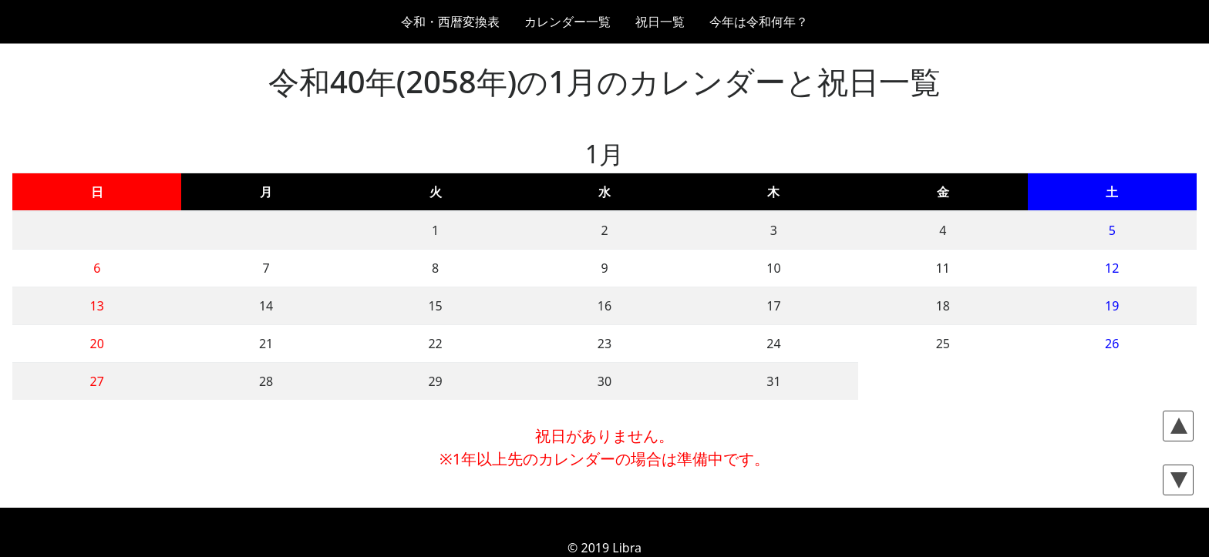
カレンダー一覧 (567, 21)
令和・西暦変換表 (450, 21)
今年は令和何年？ (758, 21)
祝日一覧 (660, 21)
